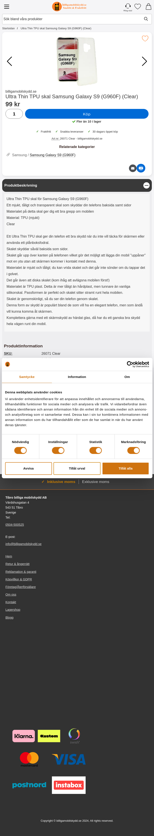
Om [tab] (127, 377)
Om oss (10, 594)
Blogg (9, 617)
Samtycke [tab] (27, 377)
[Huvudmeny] (6, 6)
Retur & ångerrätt (17, 564)
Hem (8, 556)
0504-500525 (14, 524)
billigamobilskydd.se (20, 91)
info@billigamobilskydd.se (23, 544)
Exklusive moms (95, 482)
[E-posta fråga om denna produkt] (133, 168)
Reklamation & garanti (20, 571)
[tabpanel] (77, 256)
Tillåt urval (77, 468)
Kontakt (10, 602)
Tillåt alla (125, 468)
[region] (77, 185)
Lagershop (12, 609)
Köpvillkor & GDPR (18, 579)
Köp (87, 114)
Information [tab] (77, 377)
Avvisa (28, 468)
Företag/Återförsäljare (20, 586)
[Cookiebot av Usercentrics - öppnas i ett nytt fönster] (130, 364)
